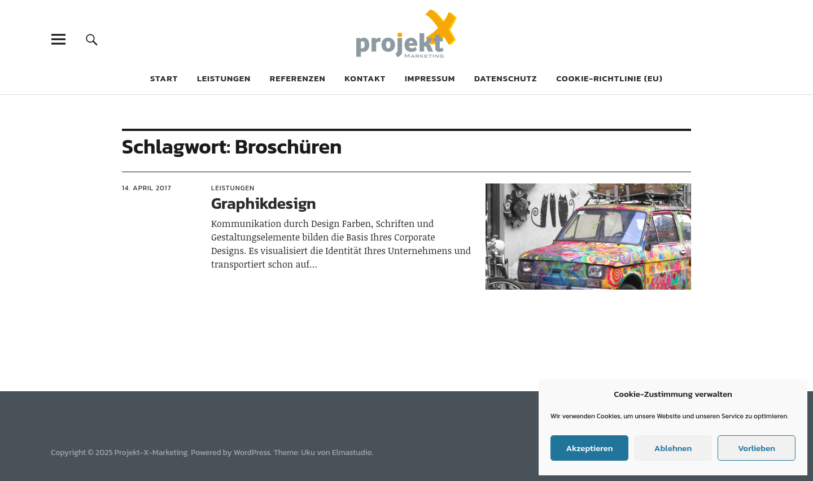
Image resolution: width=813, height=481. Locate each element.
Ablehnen (673, 447)
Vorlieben (756, 447)
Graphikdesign (263, 203)
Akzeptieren (589, 447)
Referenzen (298, 78)
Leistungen (224, 78)
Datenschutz (505, 78)
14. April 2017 (147, 188)
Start (164, 78)
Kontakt (365, 78)
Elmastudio (352, 452)
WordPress (252, 452)
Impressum (430, 78)
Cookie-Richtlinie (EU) (609, 78)
